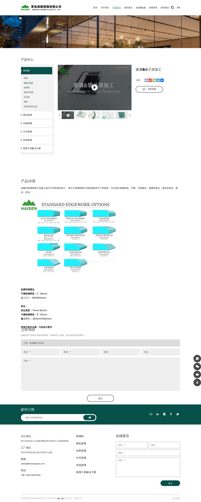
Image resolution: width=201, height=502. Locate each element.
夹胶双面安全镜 (30, 106)
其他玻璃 (27, 140)
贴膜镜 (27, 87)
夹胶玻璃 (27, 123)
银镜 (26, 101)
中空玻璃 (27, 131)
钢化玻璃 (27, 115)
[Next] (129, 87)
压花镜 (27, 97)
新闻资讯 (153, 7)
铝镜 (26, 78)
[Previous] (60, 87)
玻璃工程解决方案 (32, 148)
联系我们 (165, 7)
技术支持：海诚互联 (73, 498)
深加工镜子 (29, 83)
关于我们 (105, 7)
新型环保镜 (29, 92)
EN (178, 7)
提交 (170, 483)
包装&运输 (141, 7)
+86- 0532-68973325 (30, 475)
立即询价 (151, 89)
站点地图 (176, 498)
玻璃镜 (26, 70)
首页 (95, 7)
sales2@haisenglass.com (33, 463)
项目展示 (128, 7)
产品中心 (117, 7)
